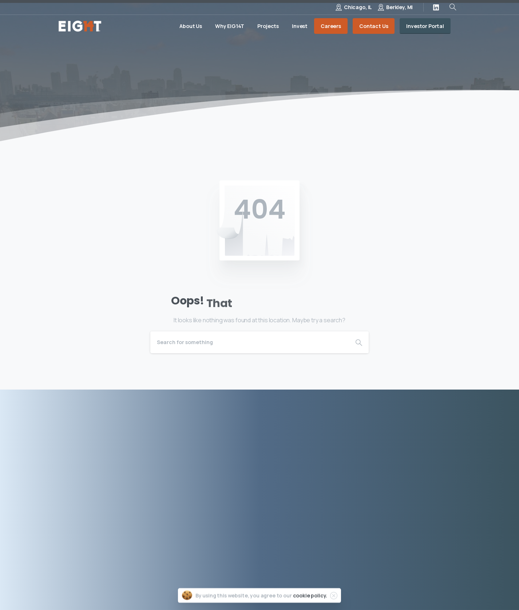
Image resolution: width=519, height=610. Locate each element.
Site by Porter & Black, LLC (427, 588)
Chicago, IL (358, 7)
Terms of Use (366, 588)
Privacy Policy (320, 588)
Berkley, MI (399, 7)
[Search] (249, 342)
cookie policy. (310, 596)
